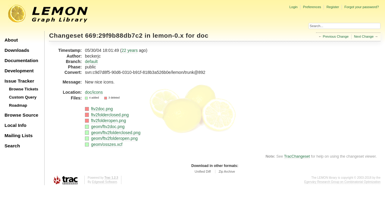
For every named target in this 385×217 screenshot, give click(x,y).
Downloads (17, 50)
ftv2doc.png (102, 108)
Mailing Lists (19, 135)
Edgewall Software (104, 182)
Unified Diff (203, 171)
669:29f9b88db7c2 (114, 35)
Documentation (21, 60)
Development (19, 70)
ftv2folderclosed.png (110, 114)
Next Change (364, 36)
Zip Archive (227, 171)
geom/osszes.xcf (106, 144)
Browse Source (21, 115)
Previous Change (336, 36)
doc (202, 35)
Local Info (16, 125)
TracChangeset (297, 156)
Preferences (312, 7)
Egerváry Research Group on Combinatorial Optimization (342, 182)
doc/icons (94, 92)
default (91, 61)
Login (293, 7)
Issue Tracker (19, 80)
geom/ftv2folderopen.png (114, 138)
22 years (129, 50)
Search (12, 145)
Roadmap (18, 105)
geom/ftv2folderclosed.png (115, 132)
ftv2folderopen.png (108, 120)
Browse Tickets (23, 89)
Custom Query (23, 97)
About (11, 39)
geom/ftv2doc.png (107, 126)
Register (333, 7)
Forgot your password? (361, 7)
